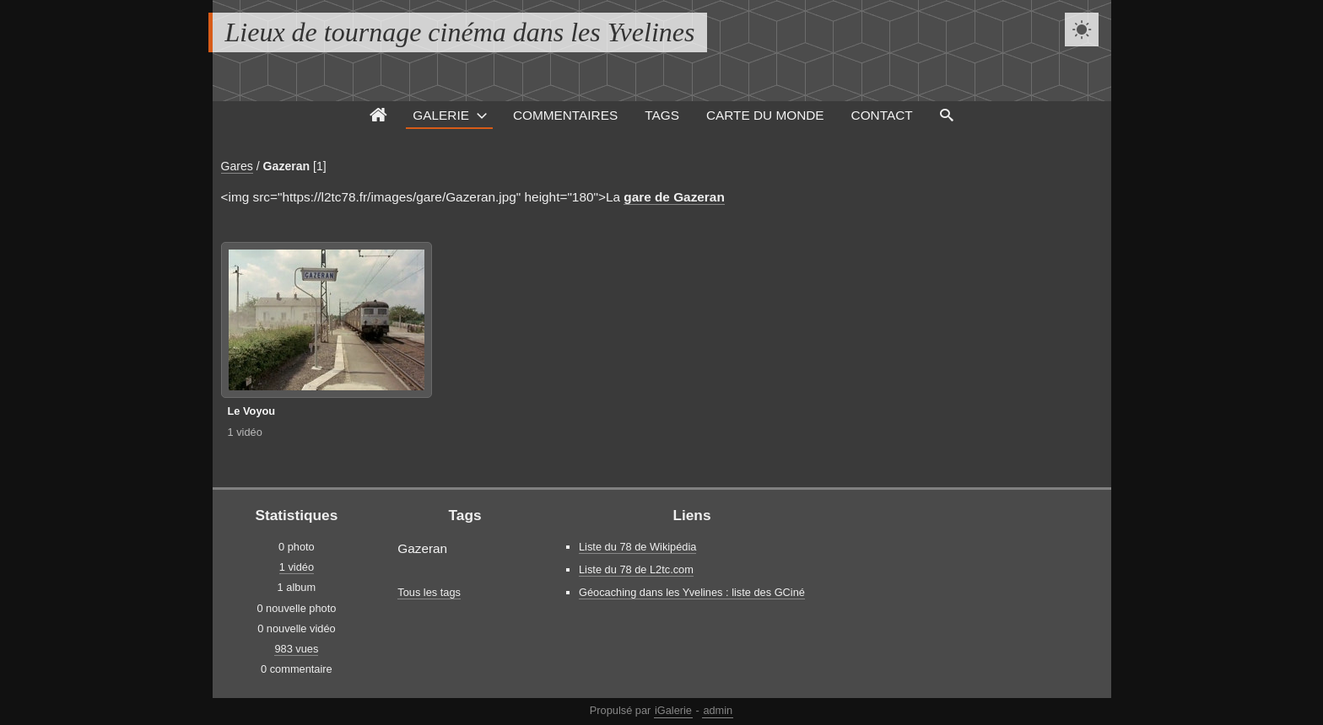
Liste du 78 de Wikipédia (637, 546)
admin (717, 710)
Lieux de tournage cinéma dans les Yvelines (460, 32)
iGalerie (673, 710)
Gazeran (286, 166)
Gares (237, 166)
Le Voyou (252, 411)
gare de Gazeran (674, 197)
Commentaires (565, 115)
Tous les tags (429, 592)
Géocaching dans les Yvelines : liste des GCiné (692, 592)
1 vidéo (245, 432)
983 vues (296, 648)
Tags (662, 115)
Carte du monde (765, 115)
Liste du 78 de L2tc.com (636, 569)
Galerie (441, 115)
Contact (882, 115)
